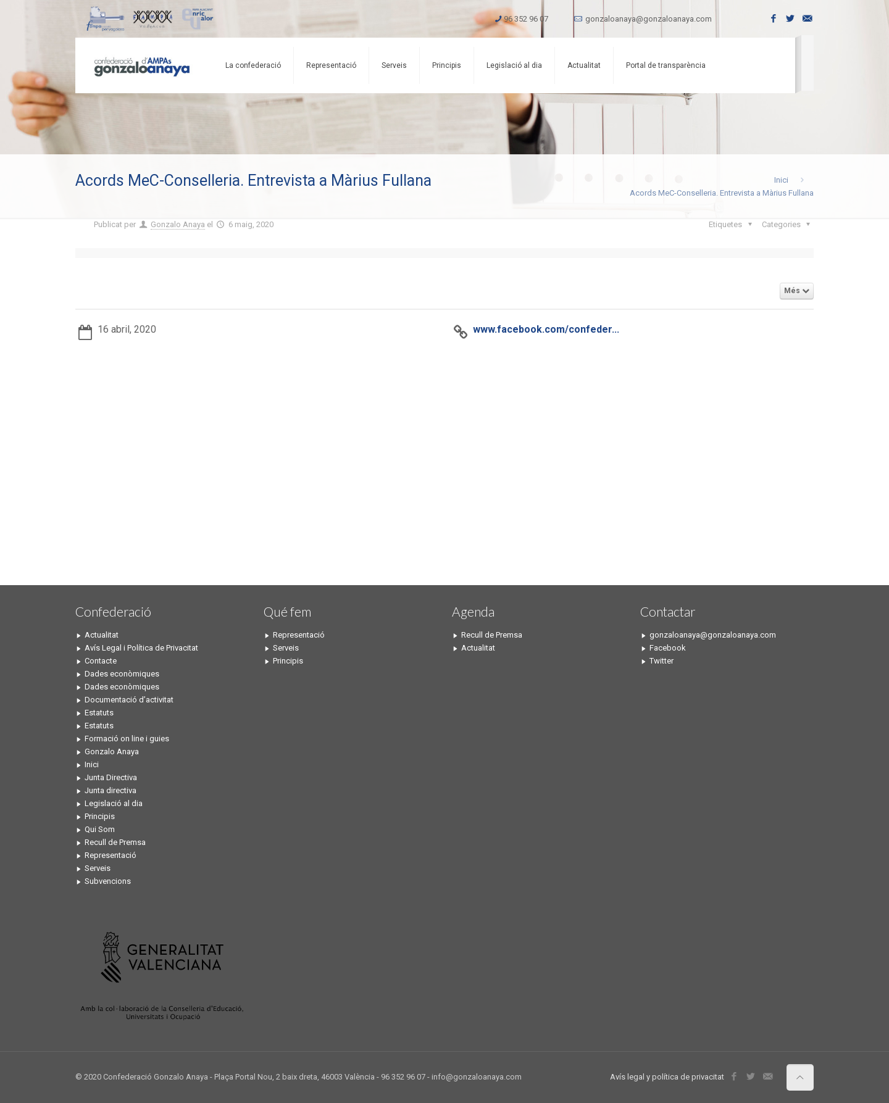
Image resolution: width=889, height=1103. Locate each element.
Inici (781, 180)
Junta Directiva (111, 777)
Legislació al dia (114, 803)
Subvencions (108, 881)
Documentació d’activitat (129, 699)
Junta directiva (110, 790)
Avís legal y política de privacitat (667, 1076)
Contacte (101, 660)
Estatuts (99, 712)
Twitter (661, 660)
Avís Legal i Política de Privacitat (141, 647)
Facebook (667, 647)
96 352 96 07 (526, 18)
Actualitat (102, 634)
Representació (110, 855)
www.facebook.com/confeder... (546, 329)
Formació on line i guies (127, 738)
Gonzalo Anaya (178, 224)
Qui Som (100, 829)
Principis (100, 816)
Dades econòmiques (122, 673)
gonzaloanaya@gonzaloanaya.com (648, 18)
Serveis (98, 868)
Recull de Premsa (115, 842)
